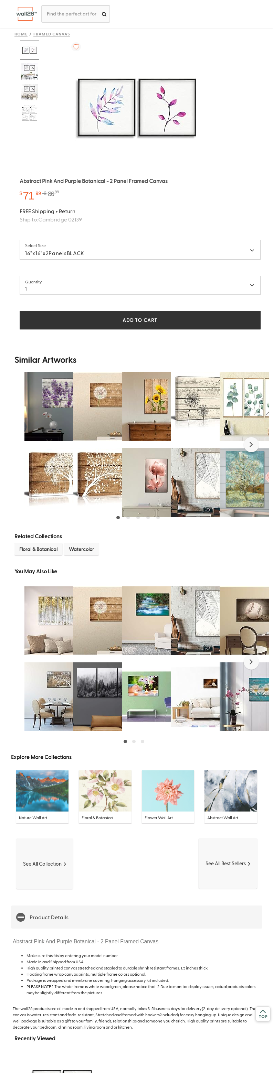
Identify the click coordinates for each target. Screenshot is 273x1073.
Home (21, 33)
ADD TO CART (140, 320)
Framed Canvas (51, 33)
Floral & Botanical (38, 549)
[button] (251, 444)
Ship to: (51, 219)
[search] (104, 14)
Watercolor (81, 549)
